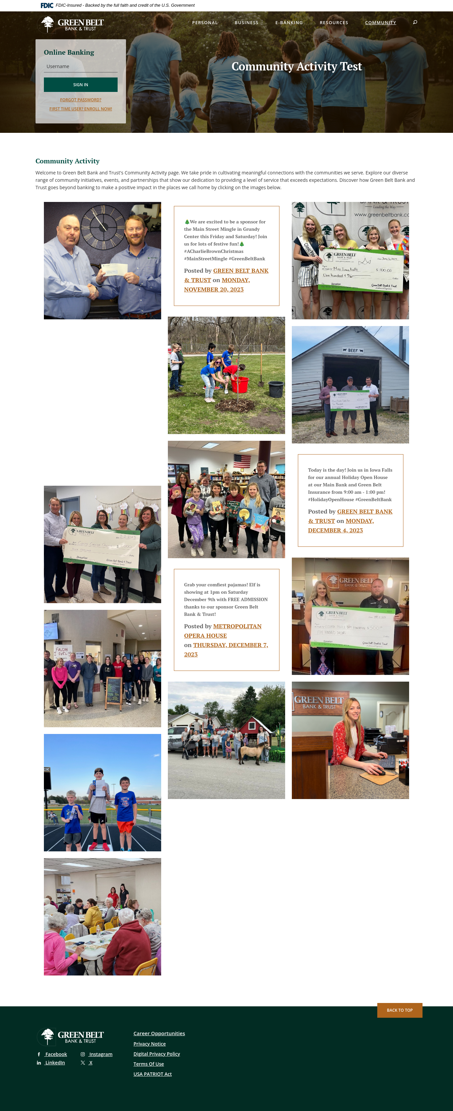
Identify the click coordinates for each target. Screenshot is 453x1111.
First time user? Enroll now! (81, 109)
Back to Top (400, 1010)
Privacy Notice (150, 1044)
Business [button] (247, 22)
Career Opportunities (159, 1033)
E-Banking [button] (289, 22)
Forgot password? (81, 100)
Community (380, 22)
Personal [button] (205, 22)
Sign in (80, 85)
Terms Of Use (149, 1064)
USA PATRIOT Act (153, 1074)
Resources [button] (334, 22)
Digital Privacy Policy (157, 1054)
